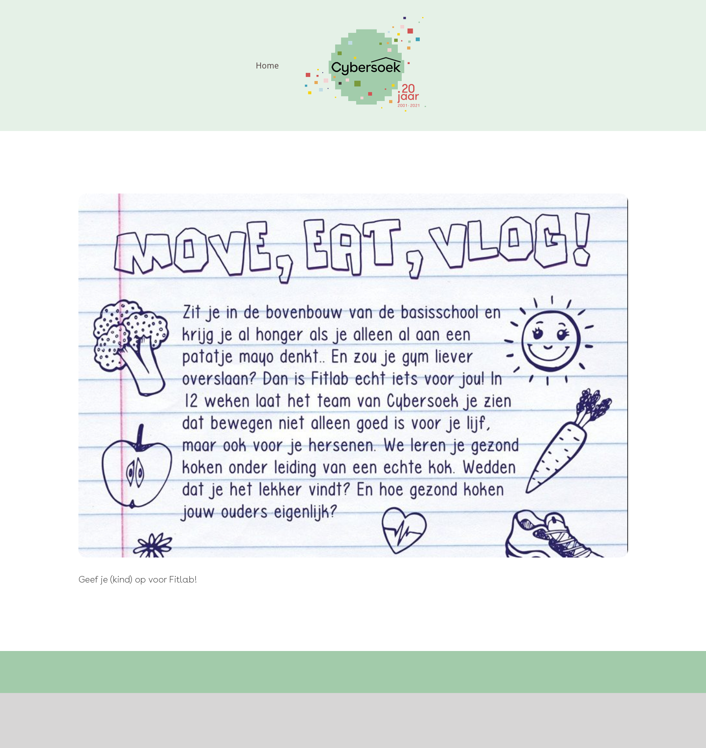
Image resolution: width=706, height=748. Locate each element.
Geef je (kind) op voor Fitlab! (137, 579)
